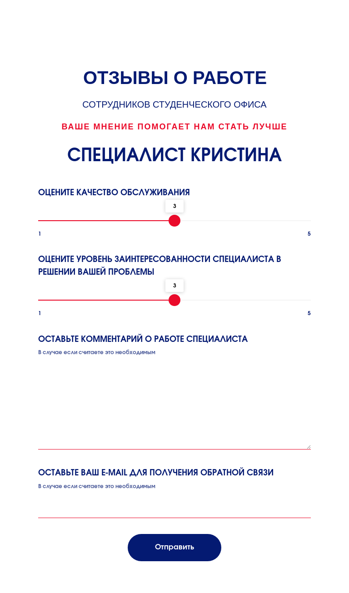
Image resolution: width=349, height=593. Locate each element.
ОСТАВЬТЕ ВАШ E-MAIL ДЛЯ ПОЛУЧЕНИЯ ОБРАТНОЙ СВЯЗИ (156, 473)
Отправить (174, 547)
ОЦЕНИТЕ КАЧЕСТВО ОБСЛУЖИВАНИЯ (114, 193)
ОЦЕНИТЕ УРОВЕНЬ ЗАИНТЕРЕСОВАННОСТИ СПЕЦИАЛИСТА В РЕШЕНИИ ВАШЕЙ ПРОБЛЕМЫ (159, 266)
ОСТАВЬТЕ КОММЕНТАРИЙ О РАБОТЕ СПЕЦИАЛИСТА (143, 340)
